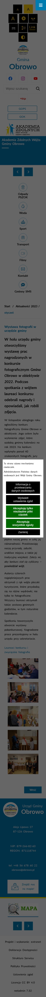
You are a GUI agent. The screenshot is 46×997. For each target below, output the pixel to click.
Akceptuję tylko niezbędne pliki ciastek (23, 511)
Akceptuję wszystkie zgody (22, 523)
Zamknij (23, 532)
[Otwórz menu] (41, 5)
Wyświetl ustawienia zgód (23, 499)
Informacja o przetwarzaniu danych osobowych (23, 487)
